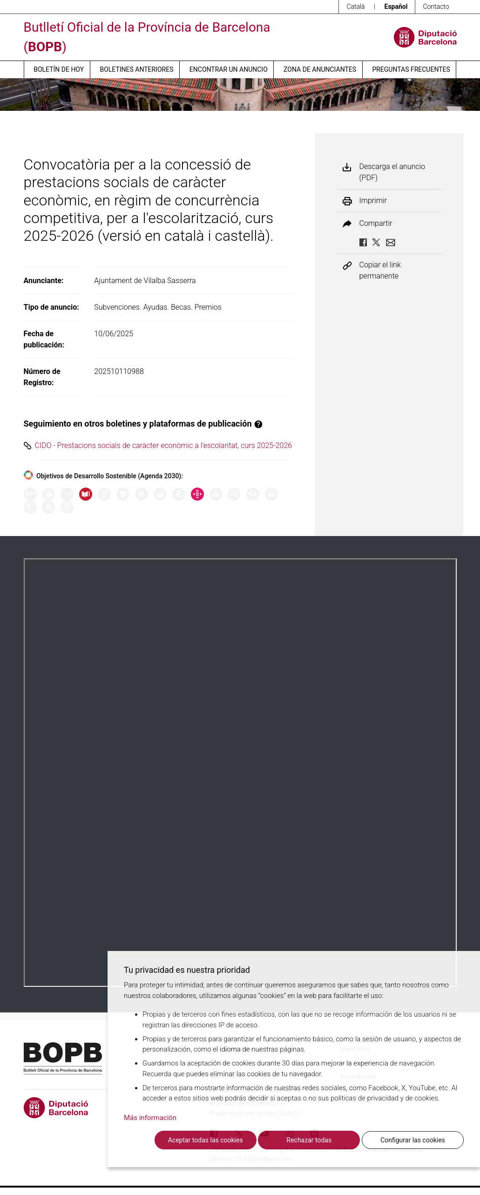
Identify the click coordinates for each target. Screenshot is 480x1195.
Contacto (436, 6)
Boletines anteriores (136, 69)
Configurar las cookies (412, 1140)
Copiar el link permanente (380, 270)
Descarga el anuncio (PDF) (392, 172)
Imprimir (373, 200)
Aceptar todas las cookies (205, 1140)
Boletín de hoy (59, 69)
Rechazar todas (309, 1140)
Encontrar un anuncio (228, 69)
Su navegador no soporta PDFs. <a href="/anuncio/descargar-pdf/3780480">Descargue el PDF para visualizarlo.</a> (240, 772)
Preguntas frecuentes (411, 69)
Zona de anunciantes (320, 69)
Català (355, 6)
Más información (150, 1118)
